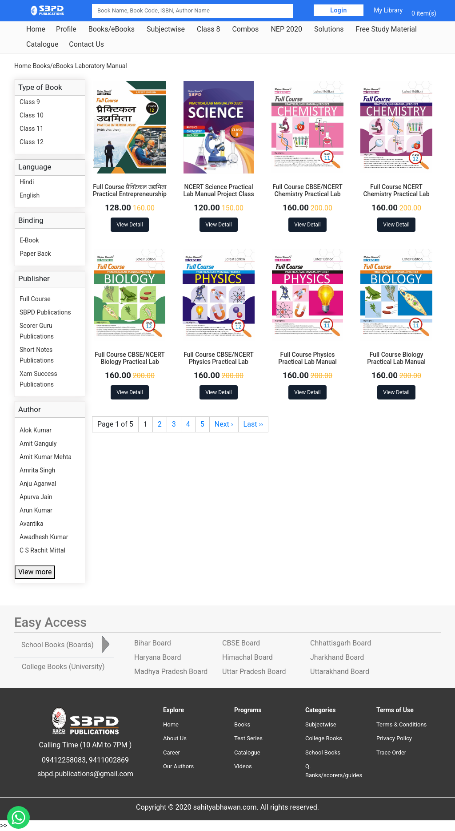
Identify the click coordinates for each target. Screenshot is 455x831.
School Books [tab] (57, 645)
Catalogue (42, 44)
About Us (175, 738)
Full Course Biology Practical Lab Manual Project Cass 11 (396, 362)
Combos (245, 29)
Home (35, 29)
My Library (388, 10)
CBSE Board (241, 643)
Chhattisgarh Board (340, 643)
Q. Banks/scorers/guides (333, 771)
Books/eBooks (111, 29)
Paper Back (35, 253)
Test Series (248, 738)
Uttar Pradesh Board (254, 671)
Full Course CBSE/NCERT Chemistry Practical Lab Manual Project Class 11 (307, 194)
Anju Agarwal (38, 483)
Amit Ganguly (38, 443)
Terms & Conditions (401, 724)
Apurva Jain (36, 496)
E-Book (29, 240)
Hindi (27, 182)
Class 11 (32, 128)
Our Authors (178, 766)
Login (338, 10)
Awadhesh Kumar (44, 537)
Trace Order (391, 752)
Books (242, 724)
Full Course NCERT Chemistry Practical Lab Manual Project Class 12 (396, 194)
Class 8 (208, 29)
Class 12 (32, 141)
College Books (323, 738)
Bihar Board (152, 643)
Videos (243, 766)
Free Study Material (386, 29)
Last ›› (253, 424)
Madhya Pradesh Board (171, 671)
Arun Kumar (36, 510)
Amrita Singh (37, 470)
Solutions (329, 29)
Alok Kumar (36, 430)
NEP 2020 (286, 29)
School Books (322, 752)
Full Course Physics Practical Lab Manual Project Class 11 (307, 362)
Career (171, 752)
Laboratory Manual (101, 65)
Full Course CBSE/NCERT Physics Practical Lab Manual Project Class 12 (219, 362)
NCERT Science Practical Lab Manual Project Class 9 (218, 194)
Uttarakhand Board (339, 671)
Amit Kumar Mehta (46, 456)
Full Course (35, 299)
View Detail (129, 225)
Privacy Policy (394, 738)
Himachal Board (247, 657)
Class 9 (30, 101)
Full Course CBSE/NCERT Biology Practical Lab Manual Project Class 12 (130, 362)
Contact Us (86, 44)
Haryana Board (157, 657)
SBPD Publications (45, 312)
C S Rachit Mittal (42, 550)
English (30, 195)
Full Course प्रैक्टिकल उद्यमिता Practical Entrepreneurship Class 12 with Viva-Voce (130, 194)
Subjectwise (166, 29)
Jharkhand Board (337, 657)
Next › (224, 424)
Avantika (32, 523)
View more (35, 572)
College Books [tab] (63, 666)
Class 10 (32, 115)
